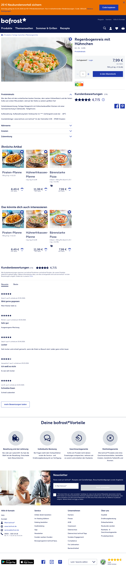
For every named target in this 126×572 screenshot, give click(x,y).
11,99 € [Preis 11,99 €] (36, 189)
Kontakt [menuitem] (4, 518)
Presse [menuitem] (70, 518)
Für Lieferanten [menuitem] (73, 544)
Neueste (4, 286)
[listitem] (16, 448)
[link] (19, 21)
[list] (63, 448)
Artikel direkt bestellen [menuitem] (42, 514)
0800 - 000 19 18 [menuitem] (9, 533)
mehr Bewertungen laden (15, 406)
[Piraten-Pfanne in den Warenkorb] (21, 189)
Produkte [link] (6, 28)
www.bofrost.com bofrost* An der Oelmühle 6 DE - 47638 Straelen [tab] (33, 119)
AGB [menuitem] (69, 522)
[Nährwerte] (80, 84)
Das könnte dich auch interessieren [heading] (24, 208)
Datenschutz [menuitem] (72, 529)
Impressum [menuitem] (72, 525)
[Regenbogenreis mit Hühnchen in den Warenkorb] (108, 74)
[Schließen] (124, 2)
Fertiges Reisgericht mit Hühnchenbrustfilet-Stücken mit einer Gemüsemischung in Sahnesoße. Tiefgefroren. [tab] (32, 107)
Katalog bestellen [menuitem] (41, 522)
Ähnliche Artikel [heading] (11, 146)
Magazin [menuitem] (101, 20)
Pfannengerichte (32, 35)
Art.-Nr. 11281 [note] (80, 48)
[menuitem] (6, 29)
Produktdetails (80, 52)
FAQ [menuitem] (2, 514)
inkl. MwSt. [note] (14, 192)
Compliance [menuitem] (72, 540)
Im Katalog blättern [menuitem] (41, 518)
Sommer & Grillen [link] (46, 28)
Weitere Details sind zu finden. (73, 499)
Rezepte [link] (65, 28)
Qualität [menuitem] (104, 514)
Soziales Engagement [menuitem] (76, 537)
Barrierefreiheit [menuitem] (73, 548)
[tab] (110, 28)
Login (91, 60)
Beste (15, 286)
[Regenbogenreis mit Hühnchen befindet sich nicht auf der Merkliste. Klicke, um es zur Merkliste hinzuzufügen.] (69, 40)
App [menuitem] (35, 529)
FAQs (31, 278)
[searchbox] (74, 28)
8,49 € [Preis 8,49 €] (13, 189)
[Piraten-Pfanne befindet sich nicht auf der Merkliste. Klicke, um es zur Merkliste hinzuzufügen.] (21, 152)
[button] (108, 7)
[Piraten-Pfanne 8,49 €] (13, 175)
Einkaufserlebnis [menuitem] (107, 522)
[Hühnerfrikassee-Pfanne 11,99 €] (37, 175)
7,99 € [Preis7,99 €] (118, 60)
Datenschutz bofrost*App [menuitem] (77, 533)
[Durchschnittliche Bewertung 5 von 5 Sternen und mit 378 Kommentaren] (103, 99)
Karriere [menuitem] (108, 20)
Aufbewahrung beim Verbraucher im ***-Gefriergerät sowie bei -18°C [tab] (33, 114)
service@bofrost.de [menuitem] (10, 529)
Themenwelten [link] (24, 28)
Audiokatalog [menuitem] (39, 525)
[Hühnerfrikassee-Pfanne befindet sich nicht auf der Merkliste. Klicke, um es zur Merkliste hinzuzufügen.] (45, 152)
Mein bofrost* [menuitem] (8, 521)
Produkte (7, 35)
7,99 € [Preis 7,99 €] (61, 189)
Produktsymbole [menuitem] (107, 535)
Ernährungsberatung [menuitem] (108, 518)
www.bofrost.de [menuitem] (9, 525)
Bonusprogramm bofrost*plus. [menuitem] (45, 540)
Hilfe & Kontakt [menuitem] (119, 20)
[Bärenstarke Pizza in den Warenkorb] (68, 189)
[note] (13, 173)
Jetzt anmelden (115, 488)
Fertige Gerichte (18, 35)
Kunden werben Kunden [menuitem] (43, 537)
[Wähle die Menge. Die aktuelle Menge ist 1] (83, 74)
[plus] (88, 74)
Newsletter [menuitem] (38, 533)
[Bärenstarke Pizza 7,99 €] (61, 175)
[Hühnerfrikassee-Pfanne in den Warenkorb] (45, 189)
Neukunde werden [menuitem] (108, 525)
